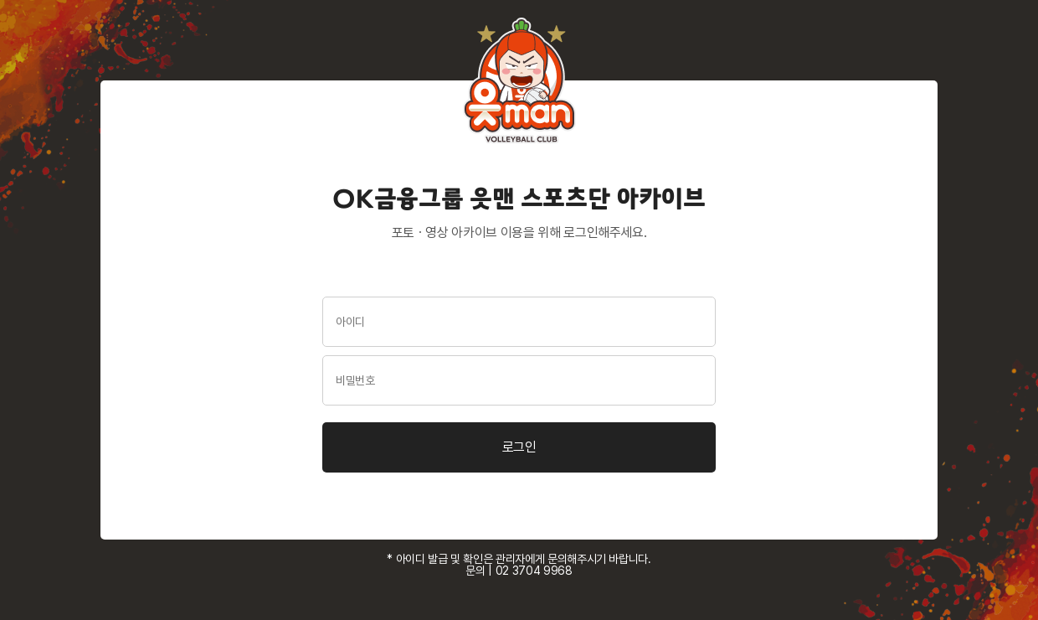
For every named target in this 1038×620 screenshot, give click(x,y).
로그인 (519, 447)
